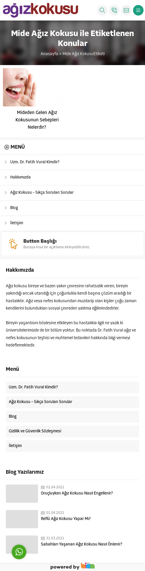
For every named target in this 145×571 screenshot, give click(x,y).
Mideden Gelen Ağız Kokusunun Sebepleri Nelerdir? (37, 120)
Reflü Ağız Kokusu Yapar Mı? (66, 519)
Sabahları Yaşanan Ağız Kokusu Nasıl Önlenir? (81, 544)
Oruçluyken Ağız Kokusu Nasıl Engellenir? (77, 493)
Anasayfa (49, 54)
